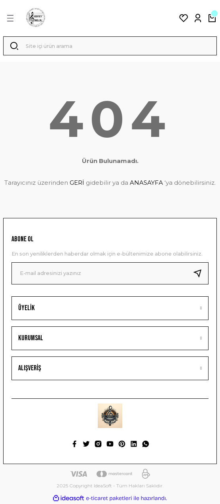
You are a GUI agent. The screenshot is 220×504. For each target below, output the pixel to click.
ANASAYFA (146, 182)
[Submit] (201, 273)
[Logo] (35, 18)
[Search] (110, 45)
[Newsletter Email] (110, 273)
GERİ (77, 182)
